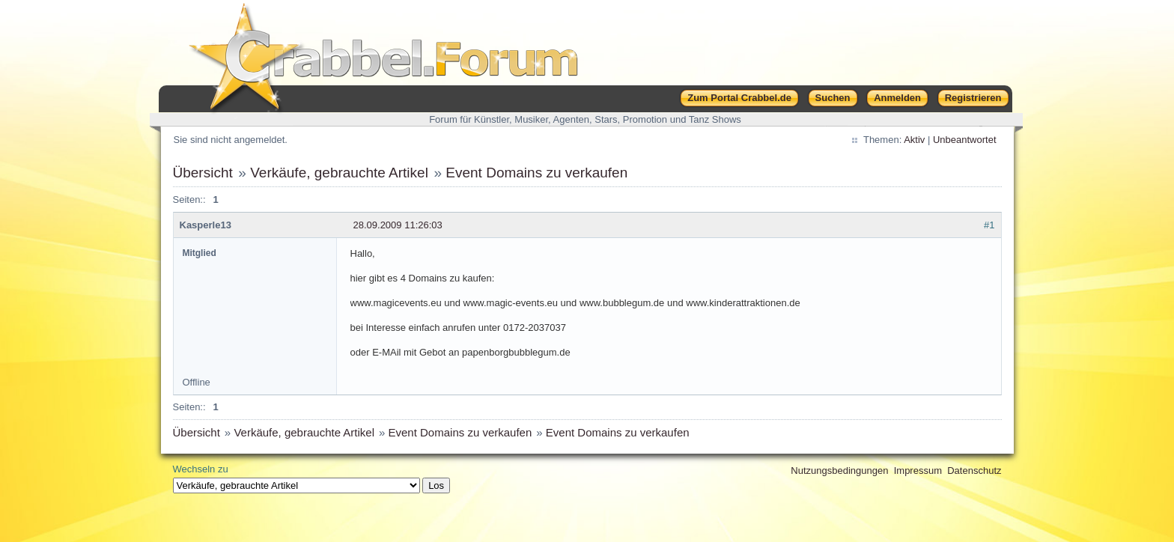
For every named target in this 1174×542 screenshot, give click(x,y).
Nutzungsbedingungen (839, 470)
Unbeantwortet (965, 139)
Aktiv (914, 139)
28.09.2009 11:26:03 (397, 225)
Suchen (833, 97)
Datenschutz (974, 470)
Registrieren (973, 97)
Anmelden (897, 97)
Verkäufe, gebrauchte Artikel (339, 172)
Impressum (918, 470)
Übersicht (203, 172)
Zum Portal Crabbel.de (739, 97)
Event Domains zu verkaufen (536, 172)
